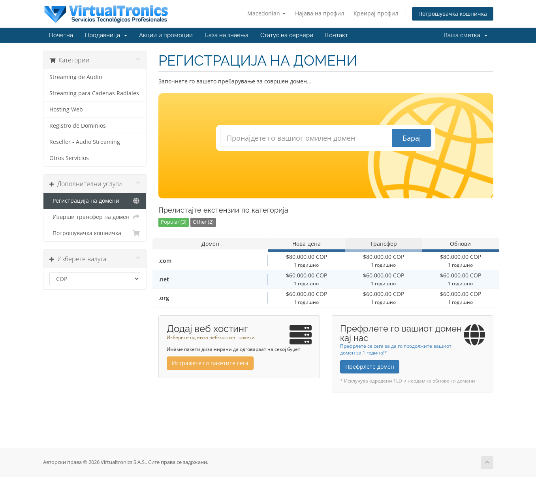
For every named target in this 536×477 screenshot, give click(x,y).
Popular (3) (173, 222)
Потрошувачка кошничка (452, 13)
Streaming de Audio (75, 77)
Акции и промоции (166, 35)
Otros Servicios (69, 158)
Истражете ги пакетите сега (210, 363)
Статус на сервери (286, 35)
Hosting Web (66, 109)
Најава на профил (319, 13)
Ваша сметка (465, 35)
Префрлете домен (369, 366)
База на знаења (226, 35)
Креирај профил (376, 13)
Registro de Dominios (77, 125)
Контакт (336, 35)
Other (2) (203, 222)
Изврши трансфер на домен (95, 217)
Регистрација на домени (95, 201)
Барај (411, 138)
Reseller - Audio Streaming (84, 141)
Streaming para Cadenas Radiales (94, 93)
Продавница (106, 35)
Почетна (61, 35)
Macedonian (266, 13)
